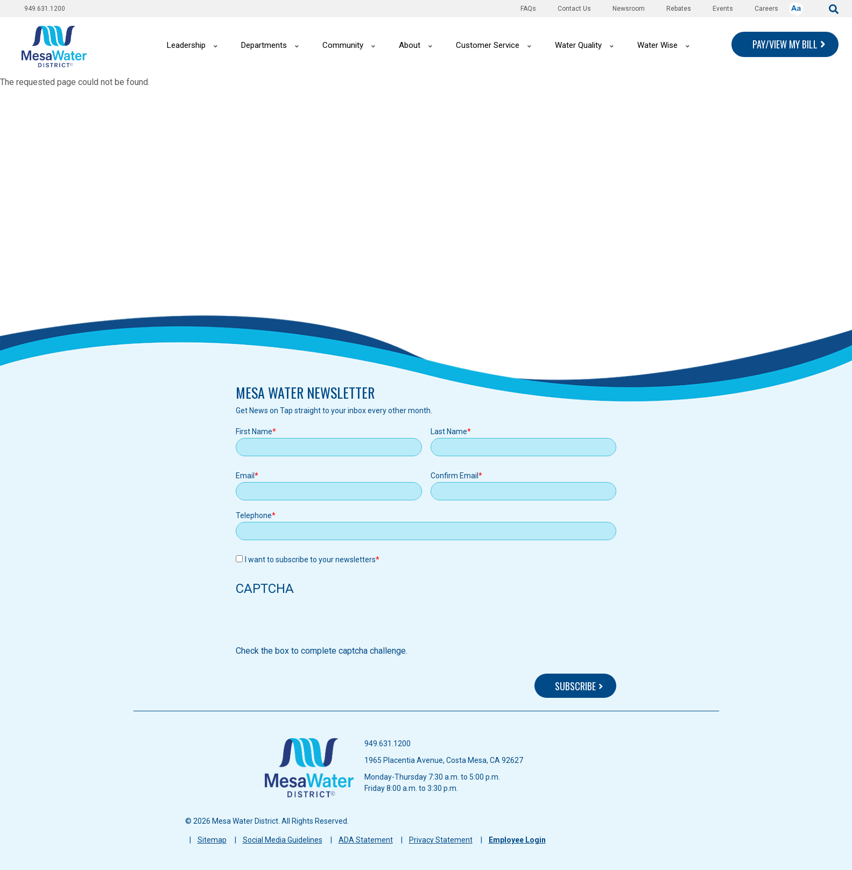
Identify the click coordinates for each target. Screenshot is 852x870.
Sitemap (212, 840)
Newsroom (628, 8)
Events (723, 8)
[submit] (834, 8)
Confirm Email (454, 475)
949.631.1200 (44, 8)
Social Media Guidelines (282, 840)
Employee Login (517, 840)
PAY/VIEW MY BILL (785, 44)
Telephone (254, 515)
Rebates (678, 8)
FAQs (528, 8)
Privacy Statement (441, 840)
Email (245, 475)
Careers (766, 8)
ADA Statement (366, 840)
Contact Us (574, 8)
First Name (254, 431)
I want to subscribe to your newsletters (310, 559)
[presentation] (317, 624)
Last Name (449, 431)
